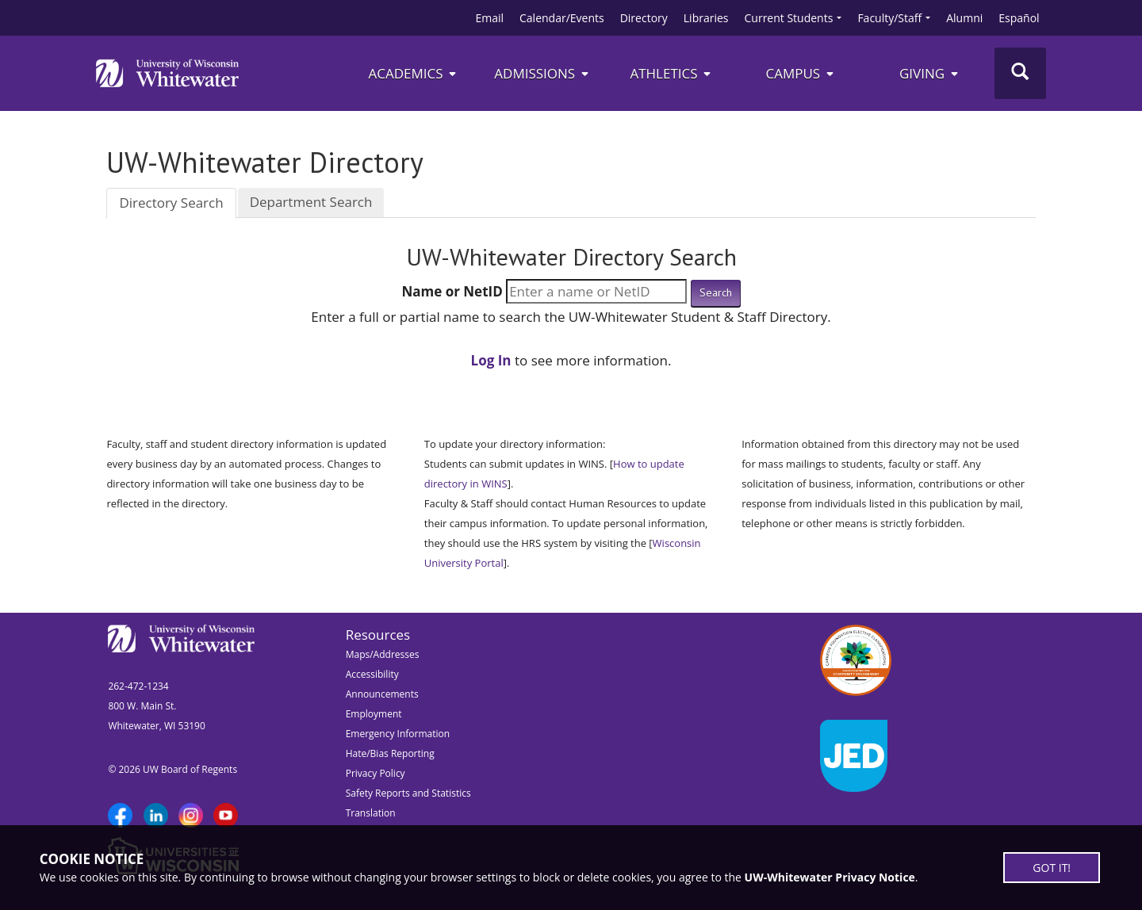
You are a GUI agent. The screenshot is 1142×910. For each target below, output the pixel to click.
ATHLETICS (671, 73)
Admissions (542, 73)
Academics (413, 73)
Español (1018, 17)
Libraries (706, 17)
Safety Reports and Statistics (408, 793)
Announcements (382, 694)
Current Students (789, 17)
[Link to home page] (167, 73)
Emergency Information (398, 733)
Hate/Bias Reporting (390, 753)
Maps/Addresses (383, 654)
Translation (371, 813)
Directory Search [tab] (171, 202)
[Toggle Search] (1020, 73)
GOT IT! (1052, 867)
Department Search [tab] (311, 202)
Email (489, 17)
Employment (374, 714)
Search (715, 292)
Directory (644, 17)
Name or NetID (451, 291)
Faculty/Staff (889, 17)
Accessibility (372, 674)
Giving (929, 73)
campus (800, 73)
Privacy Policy (375, 773)
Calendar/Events (561, 17)
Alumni (964, 17)
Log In (491, 360)
